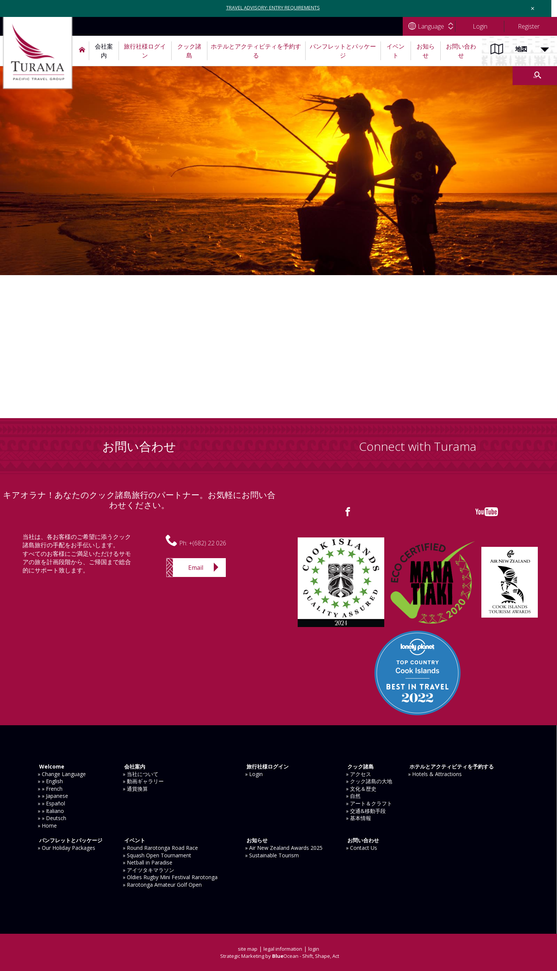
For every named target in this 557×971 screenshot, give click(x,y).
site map (246, 948)
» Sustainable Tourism (272, 855)
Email (195, 567)
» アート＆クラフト (369, 803)
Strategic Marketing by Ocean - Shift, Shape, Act (279, 955)
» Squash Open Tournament (157, 855)
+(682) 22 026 (207, 543)
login (316, 948)
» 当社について (140, 774)
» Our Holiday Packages (66, 847)
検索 (504, 75)
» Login (254, 774)
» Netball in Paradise (147, 862)
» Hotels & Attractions (435, 774)
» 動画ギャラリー (143, 781)
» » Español (51, 803)
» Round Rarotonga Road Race (160, 847)
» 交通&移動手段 (366, 810)
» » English (50, 781)
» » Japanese (53, 795)
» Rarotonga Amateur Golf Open (162, 884)
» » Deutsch (52, 818)
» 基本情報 (358, 818)
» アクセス (358, 774)
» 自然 (353, 795)
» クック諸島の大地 (369, 781)
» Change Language (62, 774)
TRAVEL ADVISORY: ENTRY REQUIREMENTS (273, 7)
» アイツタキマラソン (148, 870)
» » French (50, 788)
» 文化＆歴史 (361, 788)
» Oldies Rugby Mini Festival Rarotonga (170, 877)
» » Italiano (51, 810)
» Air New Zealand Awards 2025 (284, 847)
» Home (47, 825)
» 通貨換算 (135, 788)
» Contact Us (361, 847)
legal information (283, 948)
